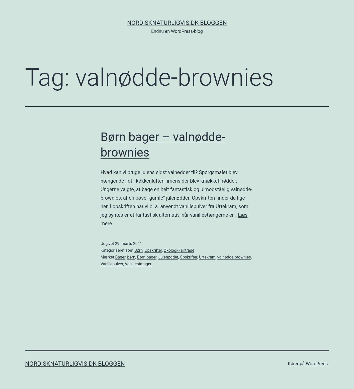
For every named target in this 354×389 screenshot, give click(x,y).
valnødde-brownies (234, 257)
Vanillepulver (112, 264)
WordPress (317, 363)
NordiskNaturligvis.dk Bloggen (177, 22)
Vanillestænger (138, 264)
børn (131, 257)
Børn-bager (146, 257)
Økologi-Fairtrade (179, 250)
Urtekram (207, 257)
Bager (120, 257)
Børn (138, 250)
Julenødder (168, 257)
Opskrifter (153, 250)
